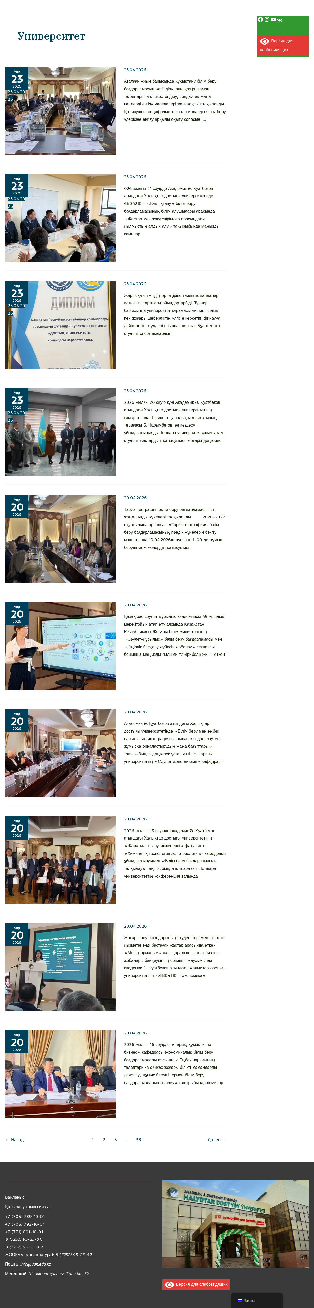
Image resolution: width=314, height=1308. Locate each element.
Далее (217, 1139)
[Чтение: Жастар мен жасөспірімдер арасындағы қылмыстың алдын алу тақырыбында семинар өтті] (60, 217)
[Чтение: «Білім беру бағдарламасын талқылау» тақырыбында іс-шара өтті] (60, 859)
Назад (14, 1139)
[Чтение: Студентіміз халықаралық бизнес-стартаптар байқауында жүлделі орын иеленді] (60, 966)
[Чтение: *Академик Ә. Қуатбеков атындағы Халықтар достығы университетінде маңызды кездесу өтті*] (60, 431)
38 (138, 1139)
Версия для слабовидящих (196, 1284)
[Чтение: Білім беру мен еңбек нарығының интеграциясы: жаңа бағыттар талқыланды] (60, 752)
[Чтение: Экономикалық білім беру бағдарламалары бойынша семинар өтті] (60, 1073)
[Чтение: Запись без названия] (60, 538)
